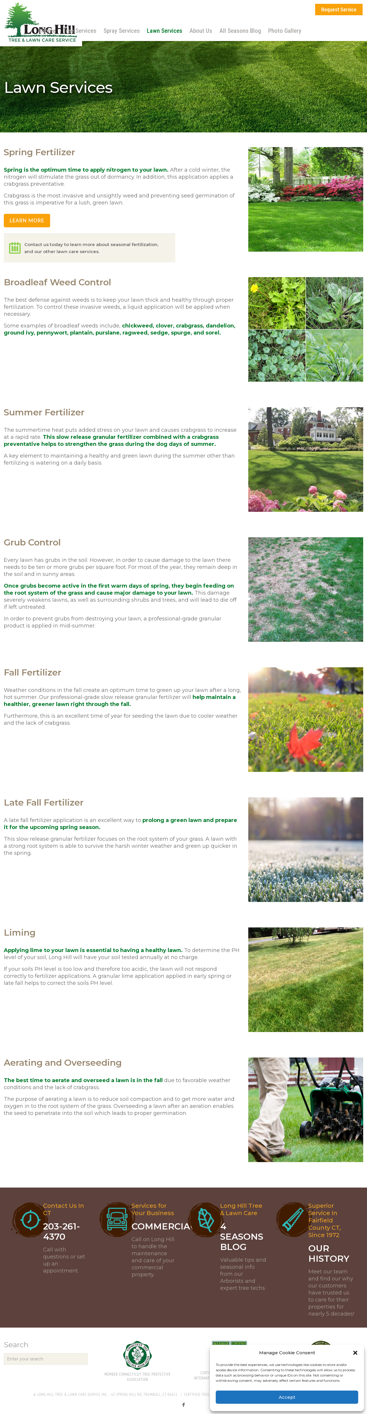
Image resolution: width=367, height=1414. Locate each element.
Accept (287, 1397)
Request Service (338, 9)
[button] (355, 1353)
